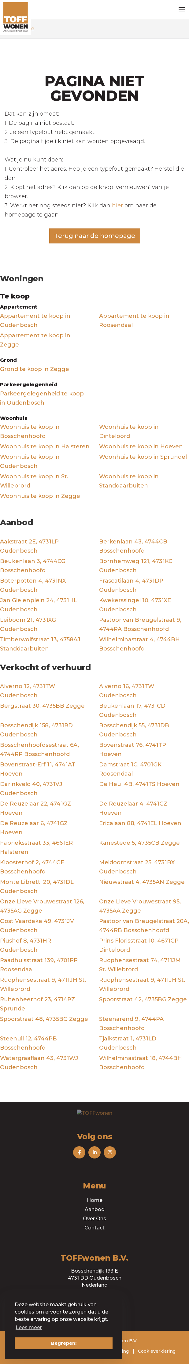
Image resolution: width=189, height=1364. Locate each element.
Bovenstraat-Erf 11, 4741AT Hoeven (37, 769)
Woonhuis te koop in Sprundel (143, 457)
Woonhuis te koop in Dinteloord (129, 431)
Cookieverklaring (157, 1351)
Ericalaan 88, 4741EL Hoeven (140, 823)
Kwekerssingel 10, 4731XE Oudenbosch (135, 605)
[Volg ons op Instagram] (110, 1152)
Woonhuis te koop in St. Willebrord (34, 481)
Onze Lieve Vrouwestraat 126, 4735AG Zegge (42, 906)
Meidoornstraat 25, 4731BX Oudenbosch (137, 867)
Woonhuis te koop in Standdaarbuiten (129, 481)
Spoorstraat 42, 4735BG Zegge (143, 999)
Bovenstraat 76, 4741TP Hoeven (132, 750)
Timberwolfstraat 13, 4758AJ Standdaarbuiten (40, 644)
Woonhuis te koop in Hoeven (141, 446)
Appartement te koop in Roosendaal (134, 320)
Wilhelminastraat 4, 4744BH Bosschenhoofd (139, 644)
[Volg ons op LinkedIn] (94, 1152)
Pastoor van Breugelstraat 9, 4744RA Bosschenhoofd (140, 624)
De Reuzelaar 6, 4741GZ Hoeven (34, 828)
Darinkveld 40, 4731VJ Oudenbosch (31, 789)
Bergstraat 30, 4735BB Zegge (42, 705)
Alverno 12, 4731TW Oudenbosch (27, 691)
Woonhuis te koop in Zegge (40, 496)
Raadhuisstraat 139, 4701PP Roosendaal (39, 965)
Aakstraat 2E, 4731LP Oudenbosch (29, 546)
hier (117, 205)
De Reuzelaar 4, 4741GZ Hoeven (133, 808)
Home (94, 1200)
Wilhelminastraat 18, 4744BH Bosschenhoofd (140, 1063)
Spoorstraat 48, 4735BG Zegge (44, 1019)
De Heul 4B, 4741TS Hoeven (139, 784)
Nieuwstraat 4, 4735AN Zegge (142, 882)
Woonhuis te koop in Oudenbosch (30, 461)
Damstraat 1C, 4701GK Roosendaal (130, 769)
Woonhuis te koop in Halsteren (45, 446)
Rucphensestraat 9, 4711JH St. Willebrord (43, 984)
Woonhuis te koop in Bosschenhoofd (30, 431)
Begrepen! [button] (63, 1343)
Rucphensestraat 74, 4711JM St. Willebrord (140, 965)
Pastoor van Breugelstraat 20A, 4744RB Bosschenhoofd (144, 926)
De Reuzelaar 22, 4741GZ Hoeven (35, 808)
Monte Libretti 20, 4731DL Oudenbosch (37, 887)
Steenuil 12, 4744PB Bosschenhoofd (28, 1043)
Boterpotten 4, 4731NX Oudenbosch (33, 585)
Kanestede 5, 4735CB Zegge (139, 843)
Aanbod (95, 1209)
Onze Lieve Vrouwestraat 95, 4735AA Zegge (140, 906)
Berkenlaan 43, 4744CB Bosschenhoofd (133, 546)
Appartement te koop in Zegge (35, 340)
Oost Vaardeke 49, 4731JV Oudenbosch (37, 926)
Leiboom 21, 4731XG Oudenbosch (28, 624)
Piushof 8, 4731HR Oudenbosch (25, 945)
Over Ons (94, 1218)
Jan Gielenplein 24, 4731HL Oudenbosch (38, 605)
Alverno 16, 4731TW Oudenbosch (126, 691)
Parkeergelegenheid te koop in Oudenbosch (42, 398)
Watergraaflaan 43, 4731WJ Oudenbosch (39, 1063)
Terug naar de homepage (94, 235)
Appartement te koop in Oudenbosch (35, 320)
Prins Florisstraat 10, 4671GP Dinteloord (139, 945)
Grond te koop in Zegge (34, 369)
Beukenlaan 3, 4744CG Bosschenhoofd (32, 566)
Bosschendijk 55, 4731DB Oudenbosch (134, 730)
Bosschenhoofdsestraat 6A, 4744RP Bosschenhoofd (39, 750)
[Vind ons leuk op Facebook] (79, 1152)
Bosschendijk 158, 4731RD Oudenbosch (36, 730)
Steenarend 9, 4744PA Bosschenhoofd (131, 1024)
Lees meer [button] (29, 1327)
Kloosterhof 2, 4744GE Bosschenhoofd (32, 867)
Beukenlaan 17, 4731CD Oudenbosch (132, 710)
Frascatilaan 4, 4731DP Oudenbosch (131, 585)
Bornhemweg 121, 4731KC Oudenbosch (135, 566)
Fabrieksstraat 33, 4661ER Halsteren (36, 847)
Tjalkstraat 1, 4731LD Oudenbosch (127, 1043)
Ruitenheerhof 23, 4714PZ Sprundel (37, 1004)
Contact (94, 1228)
